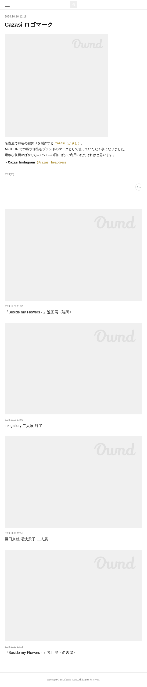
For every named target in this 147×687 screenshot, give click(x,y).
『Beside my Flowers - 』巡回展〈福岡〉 (39, 312)
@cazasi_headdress (51, 162)
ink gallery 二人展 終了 (23, 426)
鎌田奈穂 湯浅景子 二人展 (26, 539)
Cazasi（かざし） (68, 143)
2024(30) (9, 174)
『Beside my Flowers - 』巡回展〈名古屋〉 (41, 653)
